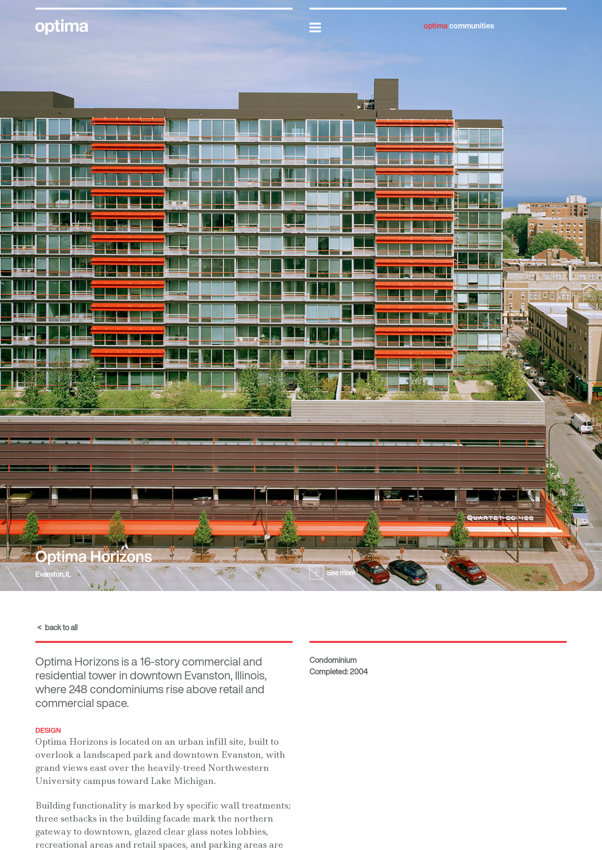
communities (458, 25)
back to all (61, 627)
